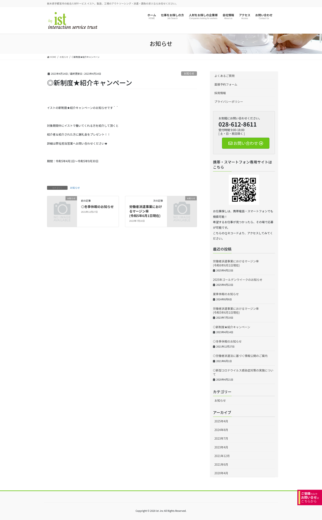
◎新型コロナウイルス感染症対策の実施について (243, 372)
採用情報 (220, 93)
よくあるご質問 (224, 76)
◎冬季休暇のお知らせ (97, 206)
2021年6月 (221, 464)
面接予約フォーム (225, 84)
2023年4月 (221, 447)
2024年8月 (221, 430)
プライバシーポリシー (228, 101)
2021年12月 (222, 456)
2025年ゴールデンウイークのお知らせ (237, 280)
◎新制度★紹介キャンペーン (231, 327)
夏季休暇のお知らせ (226, 294)
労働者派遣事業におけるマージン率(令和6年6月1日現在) (236, 263)
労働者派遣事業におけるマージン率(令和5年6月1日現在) (145, 211)
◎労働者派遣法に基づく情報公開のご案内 (240, 356)
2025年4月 (221, 421)
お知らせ (189, 73)
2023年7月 (221, 438)
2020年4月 (221, 473)
